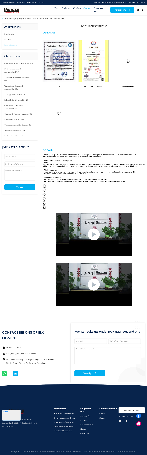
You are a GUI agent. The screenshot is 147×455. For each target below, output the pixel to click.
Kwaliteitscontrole (10, 45)
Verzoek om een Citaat (122, 11)
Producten (66, 8)
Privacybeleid (15, 452)
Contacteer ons (98, 10)
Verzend (19, 187)
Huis (6, 18)
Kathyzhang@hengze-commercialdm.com (22, 354)
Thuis (56, 8)
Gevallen (102, 414)
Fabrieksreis (8, 39)
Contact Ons (84, 433)
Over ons (87, 8)
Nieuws (102, 418)
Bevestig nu (89, 373)
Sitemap (83, 429)
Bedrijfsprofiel (9, 34)
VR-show (77, 8)
